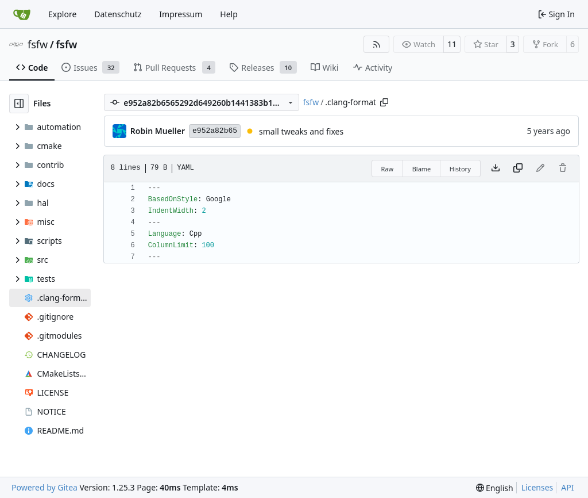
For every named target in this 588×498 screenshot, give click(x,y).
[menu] (494, 487)
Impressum (180, 14)
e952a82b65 (214, 131)
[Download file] (495, 168)
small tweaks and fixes (301, 131)
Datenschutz (117, 14)
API (567, 487)
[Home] (22, 14)
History (460, 168)
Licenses (537, 487)
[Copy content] (518, 168)
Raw (387, 168)
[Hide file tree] (19, 103)
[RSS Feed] (376, 44)
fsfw (38, 44)
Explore (62, 14)
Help (229, 14)
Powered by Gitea (44, 487)
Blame (421, 168)
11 (452, 44)
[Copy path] (384, 102)
